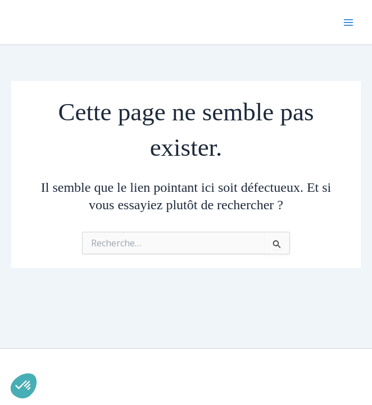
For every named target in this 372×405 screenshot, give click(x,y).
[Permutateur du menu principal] (348, 22)
